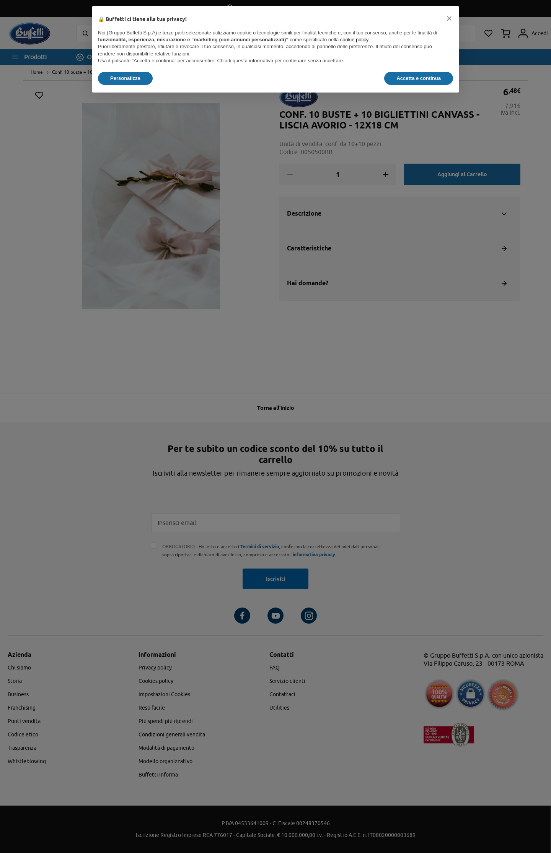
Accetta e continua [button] (418, 78)
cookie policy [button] (354, 39)
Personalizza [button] (125, 78)
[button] (449, 18)
